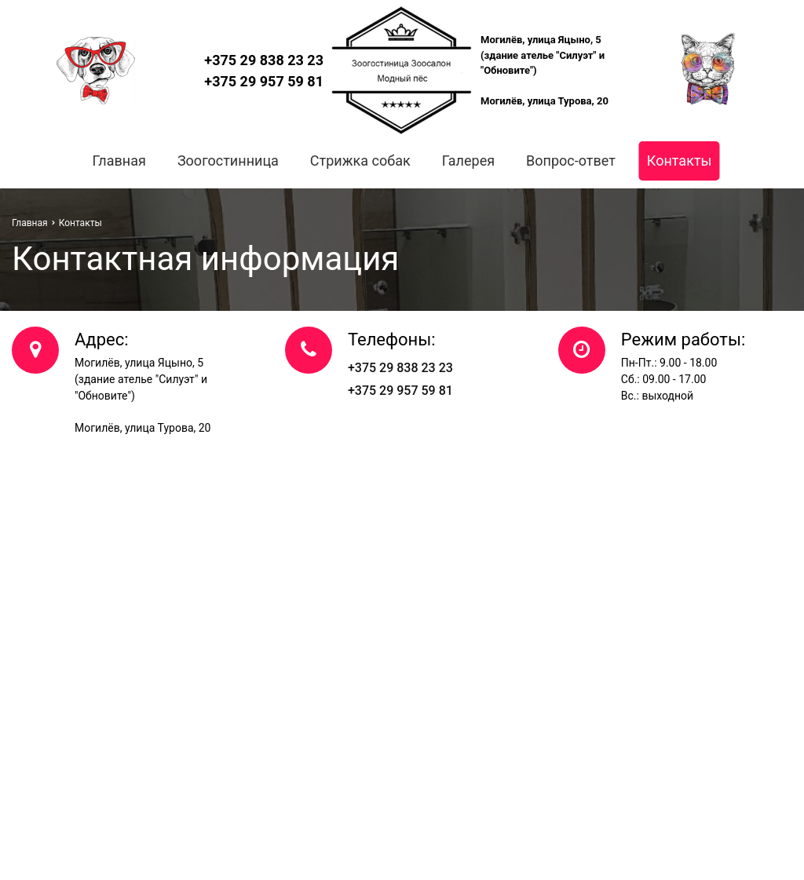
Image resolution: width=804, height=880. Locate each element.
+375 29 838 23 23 (263, 60)
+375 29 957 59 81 (263, 81)
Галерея (468, 160)
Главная (118, 160)
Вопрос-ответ (571, 160)
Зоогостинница (228, 160)
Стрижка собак (360, 160)
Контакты (679, 160)
